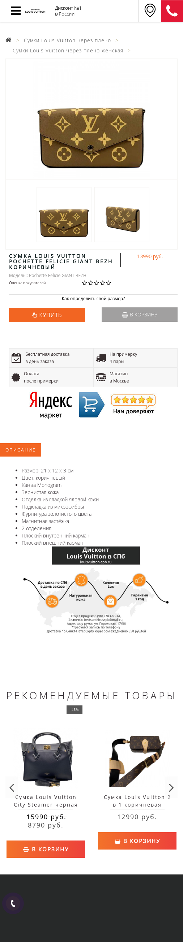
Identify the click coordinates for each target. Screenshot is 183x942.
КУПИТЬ (50, 315)
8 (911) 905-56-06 (172, 11)
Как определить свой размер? (93, 299)
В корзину (139, 314)
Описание (20, 450)
